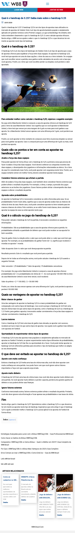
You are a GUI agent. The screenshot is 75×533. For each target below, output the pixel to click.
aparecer (12, 420)
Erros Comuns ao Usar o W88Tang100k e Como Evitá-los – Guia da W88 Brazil (30, 453)
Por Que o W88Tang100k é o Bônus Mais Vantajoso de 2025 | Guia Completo (29, 449)
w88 (5, 464)
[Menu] (47, 4)
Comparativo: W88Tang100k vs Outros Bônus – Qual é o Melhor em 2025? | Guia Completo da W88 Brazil (36, 443)
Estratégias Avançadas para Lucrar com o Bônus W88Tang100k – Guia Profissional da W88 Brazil (37, 434)
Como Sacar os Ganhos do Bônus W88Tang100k (19, 438)
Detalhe (5, 502)
